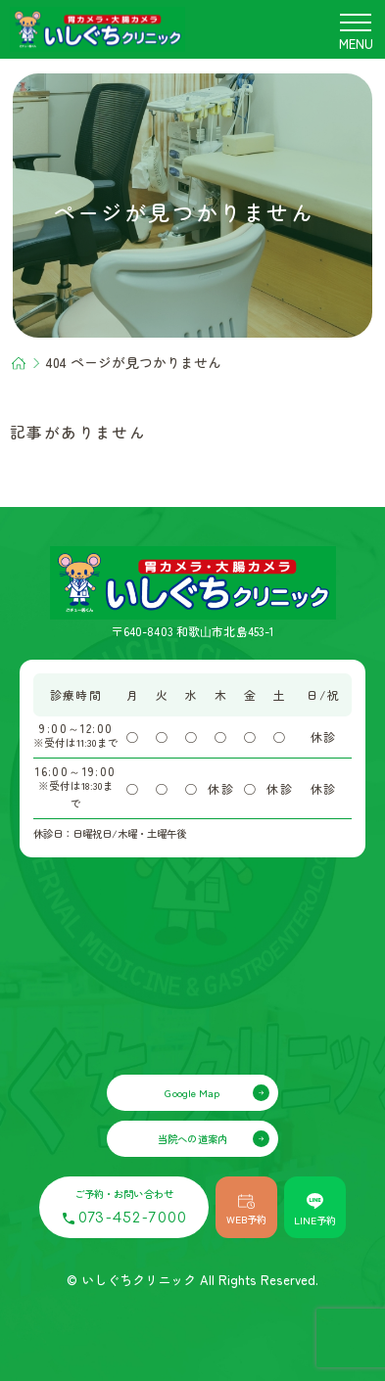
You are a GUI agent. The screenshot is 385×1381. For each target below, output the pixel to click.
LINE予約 (315, 1210)
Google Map (192, 1092)
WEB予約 (246, 1210)
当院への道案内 (192, 1138)
